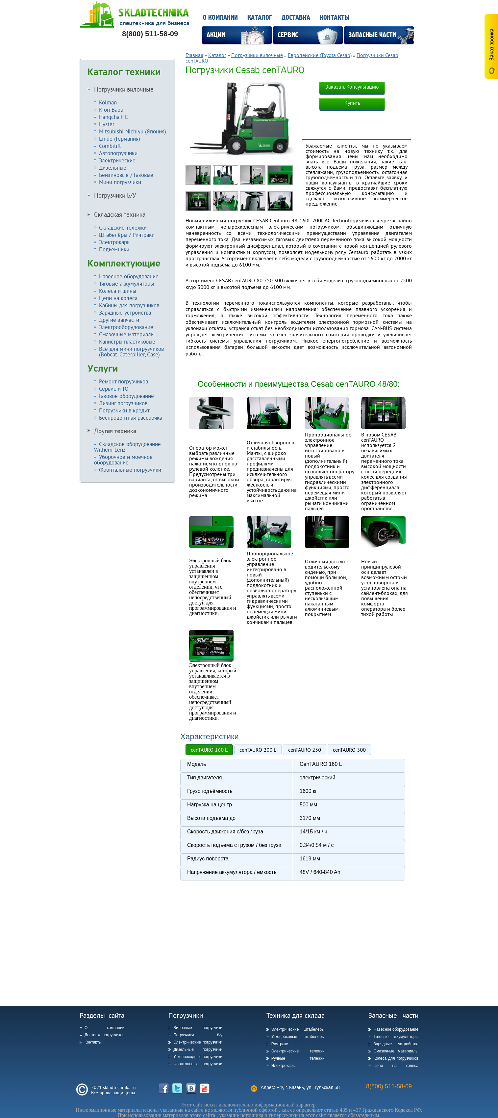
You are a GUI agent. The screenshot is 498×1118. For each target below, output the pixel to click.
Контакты (335, 18)
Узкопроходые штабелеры (298, 1036)
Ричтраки (279, 1044)
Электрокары (115, 241)
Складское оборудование (127, 446)
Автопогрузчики (118, 153)
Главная (194, 55)
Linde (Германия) (119, 138)
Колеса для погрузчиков (395, 1058)
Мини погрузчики (120, 182)
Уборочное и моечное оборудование (123, 459)
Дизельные (112, 167)
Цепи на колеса (118, 297)
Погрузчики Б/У (115, 195)
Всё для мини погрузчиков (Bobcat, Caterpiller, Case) (129, 351)
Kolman (108, 102)
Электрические (117, 160)
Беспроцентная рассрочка (130, 417)
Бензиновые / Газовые (126, 174)
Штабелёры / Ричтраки (127, 234)
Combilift (110, 145)
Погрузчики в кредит (124, 410)
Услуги (102, 369)
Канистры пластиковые (127, 341)
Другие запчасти (119, 319)
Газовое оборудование (126, 395)
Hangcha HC (113, 116)
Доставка (296, 18)
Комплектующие (124, 263)
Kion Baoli (111, 109)
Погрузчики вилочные (124, 89)
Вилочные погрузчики (197, 1027)
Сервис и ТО (114, 388)
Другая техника (115, 431)
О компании (220, 18)
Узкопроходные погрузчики (197, 1056)
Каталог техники (124, 72)
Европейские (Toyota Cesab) (320, 55)
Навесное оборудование (129, 276)
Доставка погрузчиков (104, 1035)
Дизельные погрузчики (197, 1049)
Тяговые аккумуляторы (126, 283)
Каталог (259, 18)
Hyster (106, 124)
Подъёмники (114, 249)
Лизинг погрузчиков (123, 403)
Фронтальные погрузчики (130, 469)
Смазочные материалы (127, 334)
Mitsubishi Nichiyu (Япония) (132, 131)
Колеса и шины (117, 290)
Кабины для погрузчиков (129, 305)
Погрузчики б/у (197, 1035)
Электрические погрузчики (197, 1042)
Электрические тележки (298, 1051)
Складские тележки (123, 227)
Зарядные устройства (125, 312)
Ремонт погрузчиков (123, 381)
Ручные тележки (298, 1058)
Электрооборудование (126, 326)
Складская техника (119, 214)
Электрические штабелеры (298, 1029)
